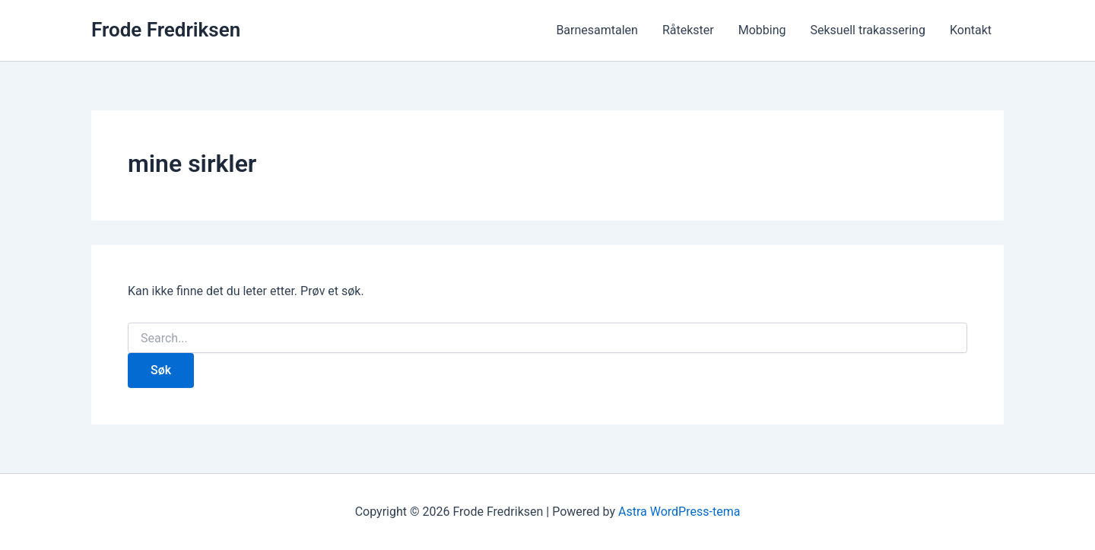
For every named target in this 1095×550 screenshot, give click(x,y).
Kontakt (971, 30)
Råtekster (688, 30)
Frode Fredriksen (165, 29)
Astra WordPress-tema (679, 511)
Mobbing (762, 30)
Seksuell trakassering (868, 30)
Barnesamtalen (597, 30)
